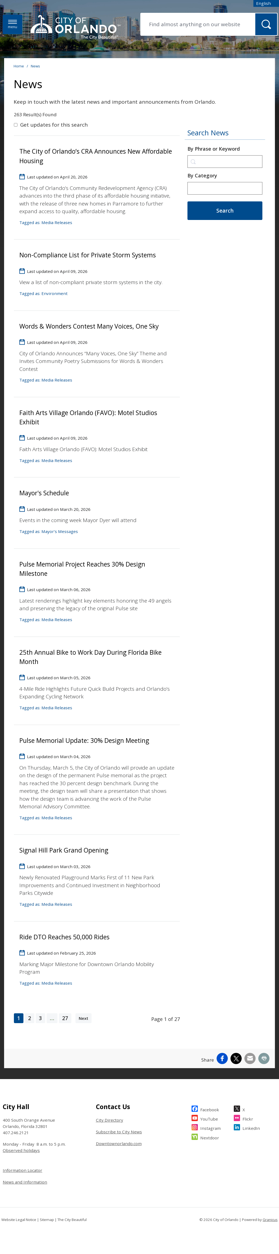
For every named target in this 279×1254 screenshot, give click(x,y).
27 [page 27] (65, 1018)
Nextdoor (209, 1137)
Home (19, 66)
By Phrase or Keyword (213, 148)
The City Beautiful (72, 1219)
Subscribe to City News (119, 1131)
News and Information (25, 1182)
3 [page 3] (40, 1018)
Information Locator (22, 1170)
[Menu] (12, 24)
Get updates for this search (54, 124)
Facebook (209, 1109)
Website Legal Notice (18, 1219)
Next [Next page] (83, 1018)
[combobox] (266, 3)
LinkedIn (251, 1127)
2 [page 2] (29, 1018)
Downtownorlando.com (119, 1143)
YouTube (209, 1118)
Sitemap (47, 1219)
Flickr (247, 1118)
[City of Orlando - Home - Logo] (75, 27)
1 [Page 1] (18, 1018)
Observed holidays (21, 1150)
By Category (202, 175)
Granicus (270, 1219)
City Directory (109, 1120)
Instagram (210, 1127)
